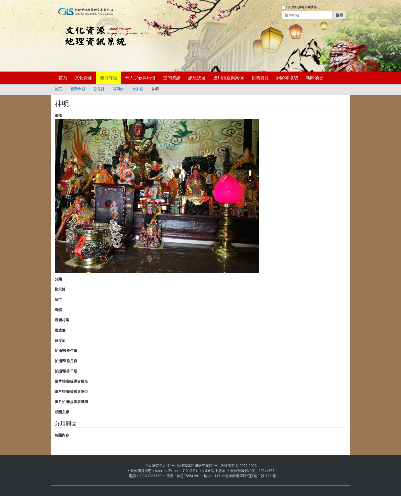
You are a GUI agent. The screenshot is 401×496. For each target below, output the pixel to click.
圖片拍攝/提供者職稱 (71, 402)
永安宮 (137, 89)
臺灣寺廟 (108, 77)
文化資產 (83, 77)
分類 (58, 279)
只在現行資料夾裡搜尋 (301, 7)
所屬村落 (62, 320)
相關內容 (62, 435)
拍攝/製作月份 (66, 361)
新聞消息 (314, 77)
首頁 (63, 77)
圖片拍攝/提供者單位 (71, 391)
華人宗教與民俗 (140, 77)
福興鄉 (118, 89)
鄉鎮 (58, 310)
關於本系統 (287, 77)
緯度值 (60, 340)
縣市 (58, 299)
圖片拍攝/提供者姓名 (71, 381)
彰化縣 (99, 89)
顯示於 (60, 289)
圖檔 (58, 115)
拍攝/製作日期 (66, 371)
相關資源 (260, 77)
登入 (274, 22)
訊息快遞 (197, 77)
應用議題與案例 (228, 77)
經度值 (60, 330)
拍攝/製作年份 (66, 351)
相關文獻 (62, 412)
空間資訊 (172, 77)
